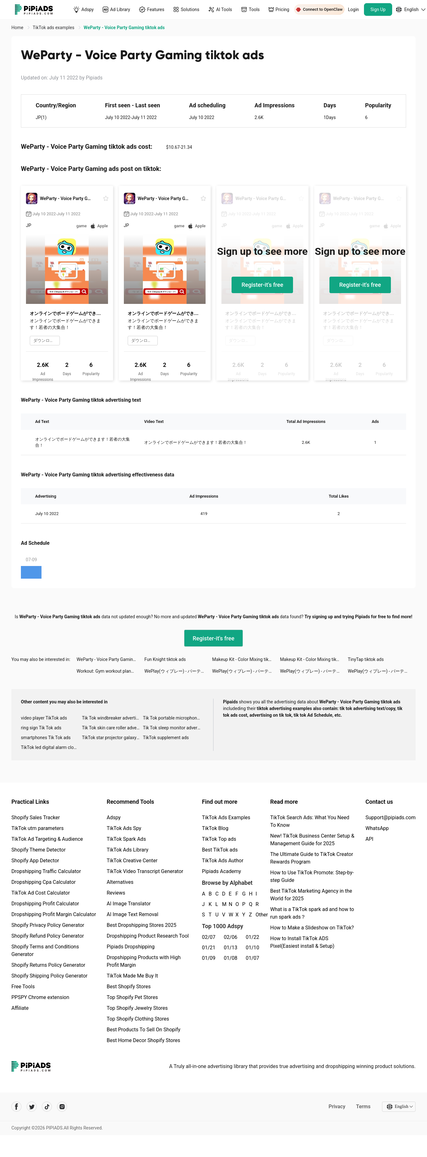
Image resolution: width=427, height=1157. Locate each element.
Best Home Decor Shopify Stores (143, 1040)
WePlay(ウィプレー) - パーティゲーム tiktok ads (178, 671)
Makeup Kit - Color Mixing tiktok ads (246, 659)
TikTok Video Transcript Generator (145, 871)
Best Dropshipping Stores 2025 (141, 925)
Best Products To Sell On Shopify (144, 1030)
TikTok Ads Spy (124, 828)
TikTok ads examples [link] (54, 27)
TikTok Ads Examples (226, 817)
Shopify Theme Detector (38, 850)
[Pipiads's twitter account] (32, 1107)
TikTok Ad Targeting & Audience (47, 839)
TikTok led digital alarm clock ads (51, 747)
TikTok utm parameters (37, 828)
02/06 (231, 937)
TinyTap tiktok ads (366, 659)
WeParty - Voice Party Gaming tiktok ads (110, 659)
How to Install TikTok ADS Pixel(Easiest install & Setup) (302, 942)
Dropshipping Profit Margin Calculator (53, 914)
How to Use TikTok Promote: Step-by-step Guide (312, 876)
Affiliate (20, 1008)
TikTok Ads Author (222, 861)
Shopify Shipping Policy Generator (49, 976)
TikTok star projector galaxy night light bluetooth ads (112, 737)
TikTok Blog (215, 828)
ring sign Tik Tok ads (41, 727)
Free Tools (23, 987)
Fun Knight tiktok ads (165, 659)
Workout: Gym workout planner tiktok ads (110, 671)
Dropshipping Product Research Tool (148, 936)
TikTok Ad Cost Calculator (40, 893)
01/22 (252, 937)
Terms (363, 1107)
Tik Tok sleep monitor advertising (173, 727)
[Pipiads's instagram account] (62, 1107)
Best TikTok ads (220, 850)
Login (353, 9)
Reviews (116, 893)
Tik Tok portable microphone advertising (173, 717)
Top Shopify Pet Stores (132, 997)
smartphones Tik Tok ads (46, 737)
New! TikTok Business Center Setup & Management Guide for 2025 (312, 839)
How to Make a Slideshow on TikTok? (312, 928)
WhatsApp (377, 828)
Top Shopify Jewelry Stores (137, 1008)
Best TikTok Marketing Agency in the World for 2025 (311, 895)
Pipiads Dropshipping (131, 947)
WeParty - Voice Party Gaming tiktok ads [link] (124, 27)
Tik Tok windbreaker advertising (112, 717)
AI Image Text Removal (132, 914)
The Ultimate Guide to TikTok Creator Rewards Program (311, 858)
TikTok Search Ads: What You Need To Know (309, 821)
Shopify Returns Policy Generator (48, 965)
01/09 (208, 958)
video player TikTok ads (44, 717)
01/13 (231, 948)
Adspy (114, 817)
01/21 (208, 948)
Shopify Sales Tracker (35, 817)
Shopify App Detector (35, 861)
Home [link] (17, 27)
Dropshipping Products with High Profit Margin (144, 961)
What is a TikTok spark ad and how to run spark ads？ (312, 913)
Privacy (336, 1107)
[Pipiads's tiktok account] (47, 1107)
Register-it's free (262, 284)
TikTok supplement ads (166, 737)
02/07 (208, 937)
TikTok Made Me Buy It (132, 976)
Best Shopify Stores (129, 987)
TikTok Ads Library (128, 850)
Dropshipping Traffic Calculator (46, 871)
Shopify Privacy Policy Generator (47, 925)
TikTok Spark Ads (126, 839)
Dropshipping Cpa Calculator (43, 882)
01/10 (252, 948)
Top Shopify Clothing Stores (138, 1019)
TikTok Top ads (219, 839)
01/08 (231, 958)
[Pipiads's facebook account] (16, 1107)
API (369, 839)
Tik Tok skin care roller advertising (112, 727)
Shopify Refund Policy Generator (47, 936)
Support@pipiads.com (391, 817)
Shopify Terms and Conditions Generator (45, 950)
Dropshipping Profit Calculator (45, 904)
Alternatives (120, 882)
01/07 (252, 958)
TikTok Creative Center (132, 861)
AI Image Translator (129, 904)
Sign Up (378, 9)
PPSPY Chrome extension (40, 997)
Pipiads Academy (221, 871)
